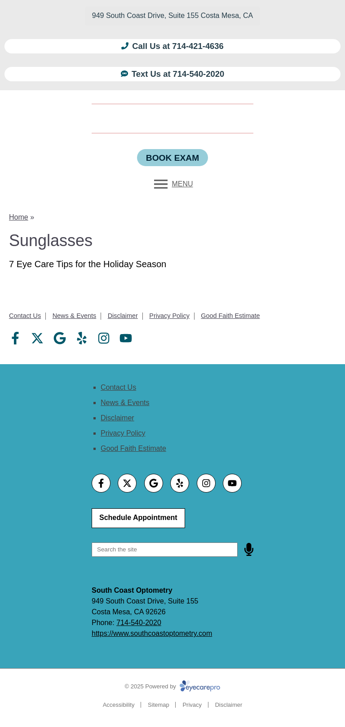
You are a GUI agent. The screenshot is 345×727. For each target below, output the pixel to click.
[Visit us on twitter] (37, 338)
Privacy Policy (169, 315)
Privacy (192, 704)
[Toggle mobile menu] (172, 184)
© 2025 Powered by (173, 686)
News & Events (75, 315)
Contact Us (25, 315)
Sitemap (158, 704)
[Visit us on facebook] (15, 338)
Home (18, 217)
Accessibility (119, 704)
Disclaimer (123, 315)
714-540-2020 (138, 622)
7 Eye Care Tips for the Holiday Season (87, 264)
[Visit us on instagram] (103, 338)
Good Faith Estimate (230, 315)
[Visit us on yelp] (81, 338)
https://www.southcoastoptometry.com (152, 633)
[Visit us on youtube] (125, 338)
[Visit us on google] (59, 338)
